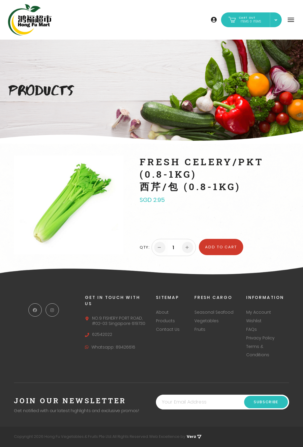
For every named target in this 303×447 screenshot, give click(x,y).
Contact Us (168, 329)
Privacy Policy (260, 338)
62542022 (98, 334)
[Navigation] (291, 20)
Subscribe (266, 402)
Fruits (199, 329)
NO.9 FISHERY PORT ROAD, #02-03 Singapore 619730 (115, 320)
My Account (258, 312)
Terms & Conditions (257, 351)
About (162, 312)
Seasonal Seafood (213, 312)
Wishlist (254, 321)
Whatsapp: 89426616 (110, 347)
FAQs (251, 329)
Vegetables (206, 321)
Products (165, 321)
